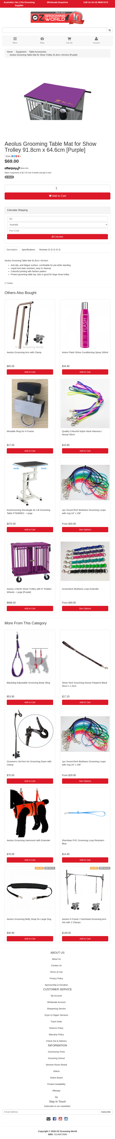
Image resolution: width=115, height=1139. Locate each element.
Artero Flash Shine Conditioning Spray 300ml (85, 352)
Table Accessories (37, 52)
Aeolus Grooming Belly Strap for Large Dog (29, 919)
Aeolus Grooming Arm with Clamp (24, 352)
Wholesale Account (56, 1002)
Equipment (21, 52)
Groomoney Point (56, 1052)
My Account (56, 995)
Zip (56, 1097)
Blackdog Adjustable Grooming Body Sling (28, 682)
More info (16, 168)
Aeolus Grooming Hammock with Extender (28, 840)
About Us (56, 959)
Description (12, 249)
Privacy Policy (56, 978)
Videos (56, 1071)
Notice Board (56, 1077)
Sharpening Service (56, 1008)
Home (10, 52)
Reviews (49, 249)
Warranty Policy (56, 1034)
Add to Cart (57, 195)
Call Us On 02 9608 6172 (95, 2)
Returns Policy (56, 1028)
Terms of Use (56, 972)
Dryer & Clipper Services (56, 1015)
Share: (13, 156)
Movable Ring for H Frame (20, 431)
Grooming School (56, 1058)
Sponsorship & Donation (56, 985)
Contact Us (56, 965)
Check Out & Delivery (56, 1041)
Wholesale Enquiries (57, 2)
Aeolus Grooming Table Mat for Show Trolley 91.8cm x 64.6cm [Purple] (43, 55)
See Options (85, 529)
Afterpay (56, 1090)
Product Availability (56, 1084)
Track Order (56, 1021)
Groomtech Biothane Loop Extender (80, 589)
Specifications (28, 249)
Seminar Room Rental (56, 1064)
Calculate (57, 236)
